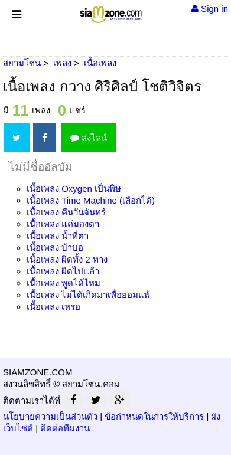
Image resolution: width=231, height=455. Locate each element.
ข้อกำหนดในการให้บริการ (154, 416)
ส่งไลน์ (88, 138)
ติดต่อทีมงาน (65, 428)
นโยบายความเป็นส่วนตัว (50, 416)
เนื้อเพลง (74, 189)
